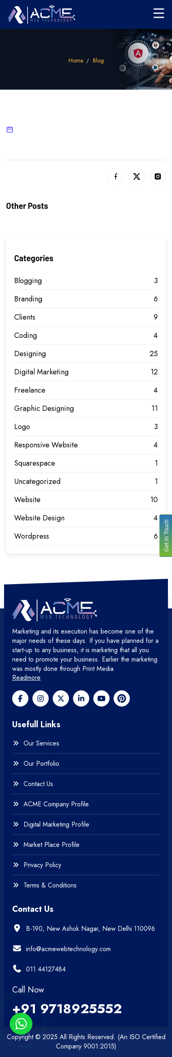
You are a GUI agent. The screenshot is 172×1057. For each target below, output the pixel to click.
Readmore (26, 677)
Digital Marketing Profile (56, 824)
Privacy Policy (42, 865)
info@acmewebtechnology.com (68, 949)
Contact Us (38, 784)
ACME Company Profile (56, 804)
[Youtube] (101, 698)
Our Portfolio (41, 763)
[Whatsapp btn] (21, 1024)
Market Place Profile (52, 844)
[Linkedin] (81, 698)
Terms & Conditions (50, 885)
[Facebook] (20, 698)
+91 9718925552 (67, 1008)
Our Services (41, 743)
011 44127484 (46, 969)
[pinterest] (122, 698)
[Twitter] (61, 698)
